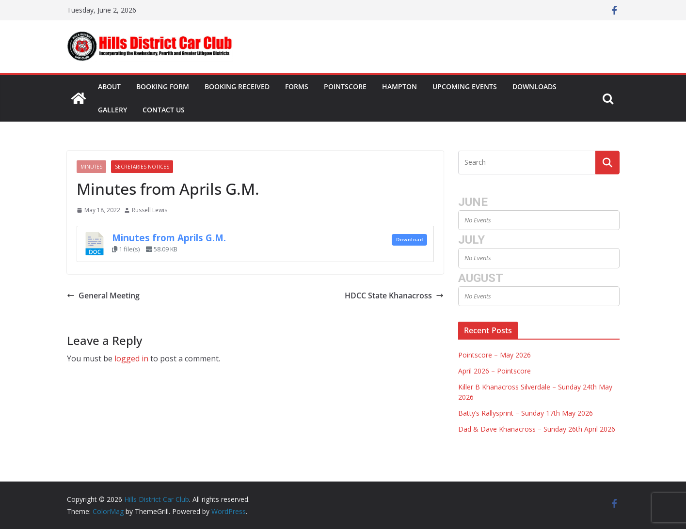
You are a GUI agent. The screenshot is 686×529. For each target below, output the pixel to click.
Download (409, 239)
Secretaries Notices (142, 166)
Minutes (91, 166)
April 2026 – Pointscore (494, 370)
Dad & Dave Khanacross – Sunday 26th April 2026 (536, 429)
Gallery (112, 109)
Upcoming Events (464, 86)
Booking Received (237, 86)
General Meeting (103, 295)
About (109, 86)
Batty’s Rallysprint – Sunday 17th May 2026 (525, 413)
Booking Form (162, 86)
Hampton (399, 86)
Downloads (534, 86)
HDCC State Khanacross (394, 295)
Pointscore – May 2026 (494, 354)
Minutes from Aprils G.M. (169, 238)
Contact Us (164, 109)
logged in (131, 358)
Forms (296, 86)
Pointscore (345, 86)
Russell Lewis (149, 210)
